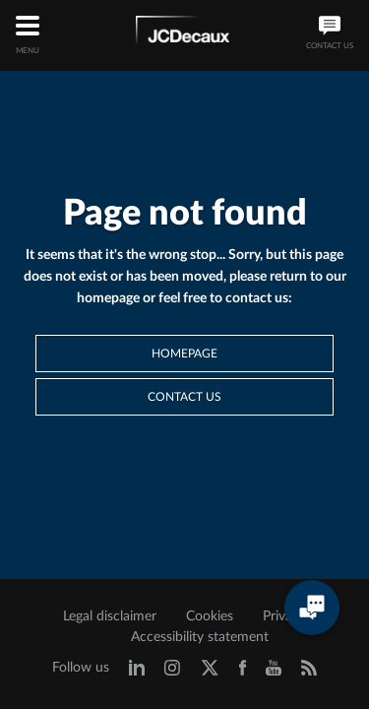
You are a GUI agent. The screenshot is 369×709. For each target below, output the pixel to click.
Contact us (184, 397)
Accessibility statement (200, 637)
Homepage (184, 353)
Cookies (209, 616)
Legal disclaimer (109, 616)
